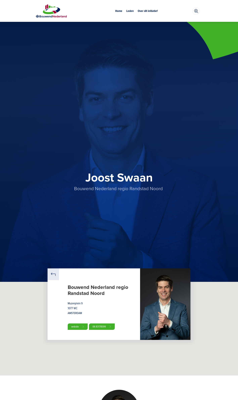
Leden (130, 11)
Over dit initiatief (148, 11)
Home (118, 11)
